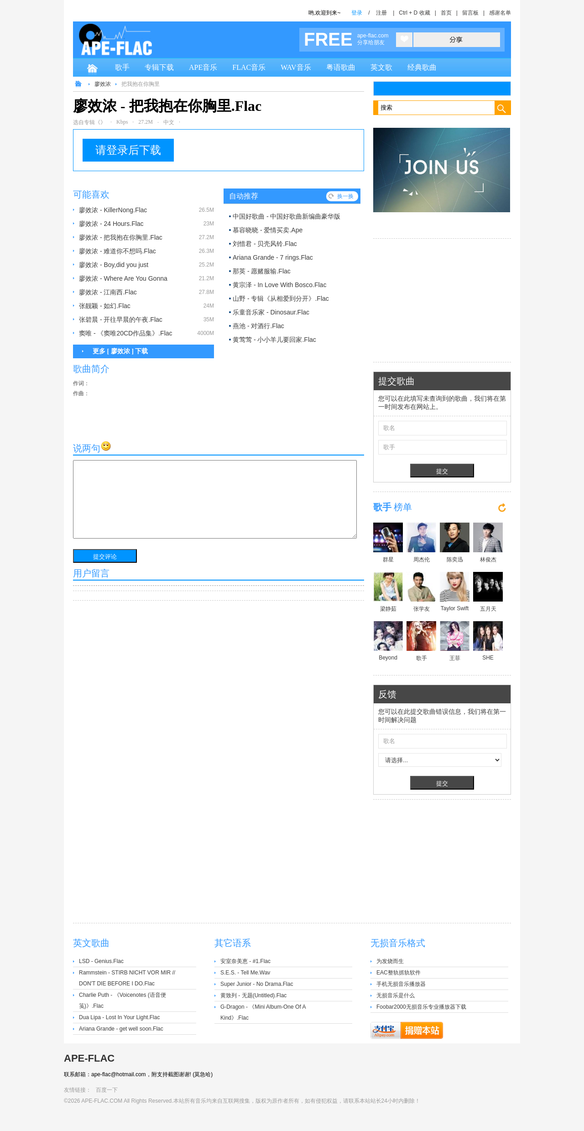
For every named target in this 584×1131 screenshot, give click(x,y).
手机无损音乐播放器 (401, 984)
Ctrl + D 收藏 (414, 13)
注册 (381, 13)
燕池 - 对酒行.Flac (258, 326)
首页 (446, 13)
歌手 (122, 67)
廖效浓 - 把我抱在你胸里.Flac (120, 237)
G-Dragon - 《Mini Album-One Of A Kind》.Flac (263, 1012)
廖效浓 (102, 84)
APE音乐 (203, 67)
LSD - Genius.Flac (101, 961)
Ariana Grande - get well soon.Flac (121, 1029)
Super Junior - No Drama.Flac (256, 984)
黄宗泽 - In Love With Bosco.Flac (279, 284)
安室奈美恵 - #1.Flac (245, 961)
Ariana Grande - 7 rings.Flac (273, 257)
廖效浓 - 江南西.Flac (108, 292)
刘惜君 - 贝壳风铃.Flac (265, 243)
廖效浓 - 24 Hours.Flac (111, 223)
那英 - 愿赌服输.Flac (262, 271)
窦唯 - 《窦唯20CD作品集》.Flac (125, 333)
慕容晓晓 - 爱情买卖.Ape (267, 230)
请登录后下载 (128, 150)
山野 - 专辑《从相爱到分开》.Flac (281, 298)
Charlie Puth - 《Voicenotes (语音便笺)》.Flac (122, 1000)
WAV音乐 (296, 67)
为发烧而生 (390, 961)
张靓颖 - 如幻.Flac (104, 305)
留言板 (470, 13)
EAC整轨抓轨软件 (398, 972)
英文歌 (381, 67)
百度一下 (107, 1090)
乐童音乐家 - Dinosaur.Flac (271, 312)
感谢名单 (500, 13)
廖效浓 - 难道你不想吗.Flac (117, 251)
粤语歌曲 (340, 67)
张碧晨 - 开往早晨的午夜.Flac (120, 319)
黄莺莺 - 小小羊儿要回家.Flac (274, 339)
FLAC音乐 (249, 67)
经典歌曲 (422, 67)
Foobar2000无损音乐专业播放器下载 (421, 1007)
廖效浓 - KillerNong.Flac (113, 210)
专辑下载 (159, 67)
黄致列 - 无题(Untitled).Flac (253, 995)
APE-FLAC (89, 1058)
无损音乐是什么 (395, 995)
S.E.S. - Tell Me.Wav (245, 972)
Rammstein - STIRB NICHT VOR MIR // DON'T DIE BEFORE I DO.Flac (127, 978)
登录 (356, 13)
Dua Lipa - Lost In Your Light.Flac (119, 1017)
